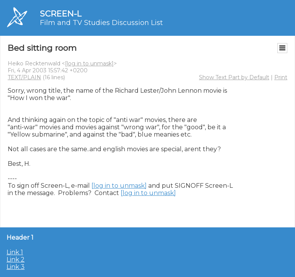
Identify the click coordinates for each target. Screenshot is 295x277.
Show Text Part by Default (234, 77)
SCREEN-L (60, 13)
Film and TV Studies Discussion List (101, 22)
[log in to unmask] (89, 63)
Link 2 (16, 259)
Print (280, 77)
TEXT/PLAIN (24, 77)
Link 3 (16, 266)
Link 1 (15, 252)
